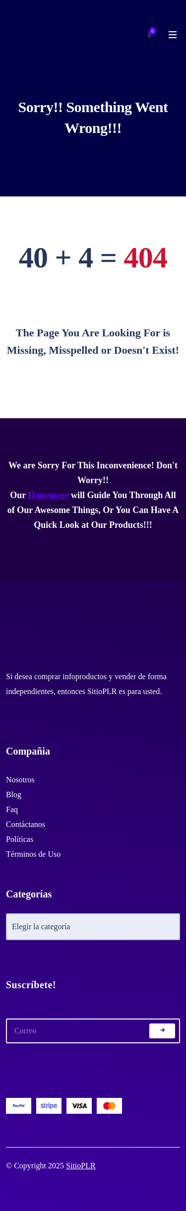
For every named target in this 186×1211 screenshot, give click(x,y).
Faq (12, 809)
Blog (13, 794)
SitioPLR (81, 1165)
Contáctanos (25, 824)
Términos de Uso (33, 854)
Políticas (19, 839)
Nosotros (20, 779)
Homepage (48, 495)
